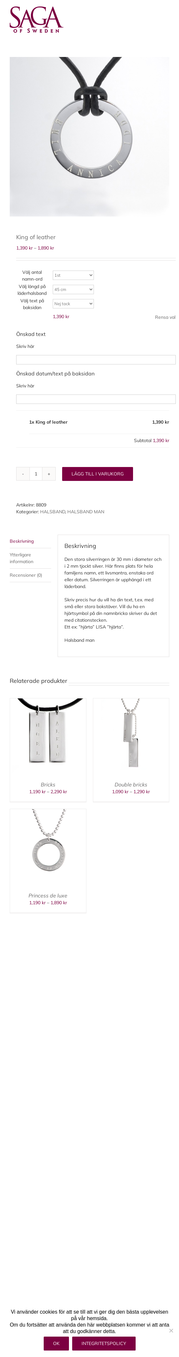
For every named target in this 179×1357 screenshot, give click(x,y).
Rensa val (165, 317)
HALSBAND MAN (85, 512)
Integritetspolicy (104, 1343)
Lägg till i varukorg (98, 474)
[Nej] (171, 1330)
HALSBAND (52, 512)
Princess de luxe (47, 895)
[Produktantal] (35, 473)
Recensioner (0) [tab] (26, 575)
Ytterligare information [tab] (21, 558)
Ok (56, 1343)
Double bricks (131, 784)
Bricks (48, 784)
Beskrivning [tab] (22, 541)
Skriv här (25, 346)
